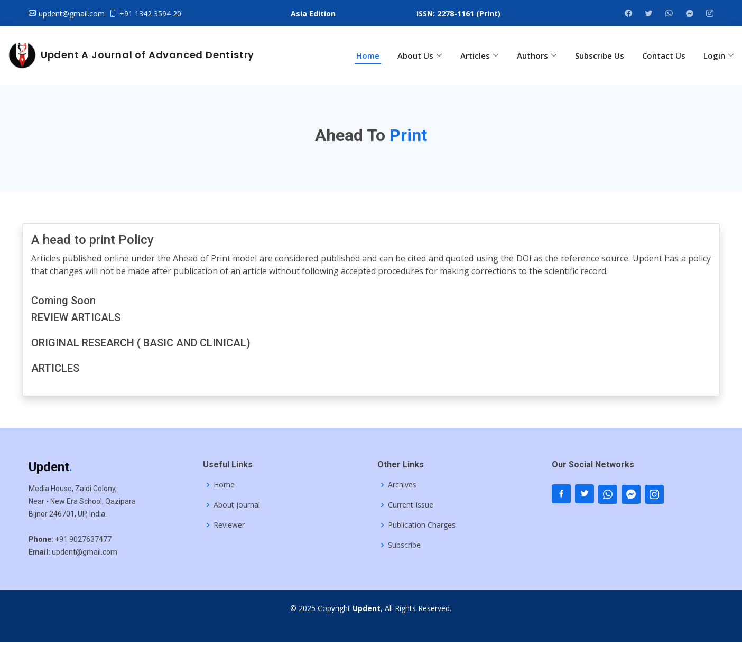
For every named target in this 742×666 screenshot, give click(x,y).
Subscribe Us (599, 55)
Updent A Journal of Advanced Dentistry (130, 55)
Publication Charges (422, 525)
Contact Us (663, 55)
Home (367, 55)
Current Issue (410, 505)
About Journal (237, 505)
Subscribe (404, 545)
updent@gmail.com (72, 13)
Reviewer (229, 525)
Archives (402, 485)
